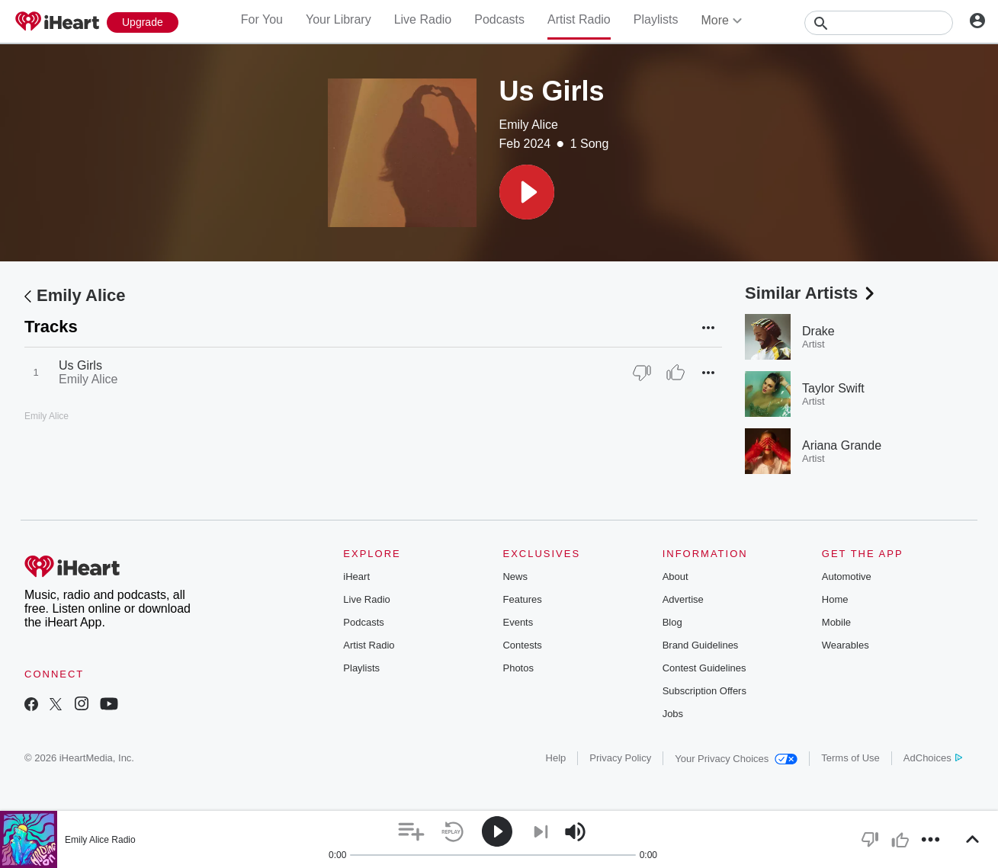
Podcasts (499, 19)
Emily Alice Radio (100, 839)
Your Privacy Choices (736, 758)
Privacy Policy (620, 758)
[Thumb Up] (675, 373)
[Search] (878, 23)
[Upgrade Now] (142, 22)
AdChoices (932, 758)
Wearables (845, 645)
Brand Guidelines (701, 645)
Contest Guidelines (704, 668)
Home (835, 599)
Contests (521, 645)
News (515, 576)
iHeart (356, 576)
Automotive (846, 576)
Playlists (656, 19)
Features (521, 599)
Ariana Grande (841, 445)
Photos (517, 668)
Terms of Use (850, 758)
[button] (526, 192)
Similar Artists (811, 293)
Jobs (673, 713)
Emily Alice (528, 124)
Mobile (836, 622)
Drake (818, 331)
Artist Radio (579, 19)
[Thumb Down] (642, 373)
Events (517, 622)
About (675, 576)
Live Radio (423, 19)
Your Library (338, 19)
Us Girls (80, 365)
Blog (672, 622)
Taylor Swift (833, 388)
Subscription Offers (704, 691)
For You (262, 19)
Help (556, 758)
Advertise (683, 599)
